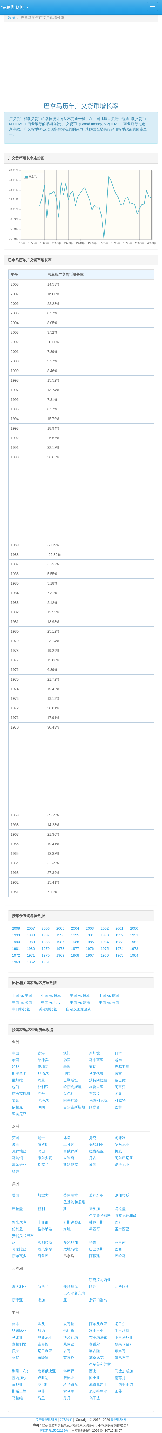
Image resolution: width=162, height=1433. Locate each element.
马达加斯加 (124, 1371)
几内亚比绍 (124, 1384)
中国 (15, 1053)
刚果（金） (124, 1344)
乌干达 (94, 1398)
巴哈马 (120, 1256)
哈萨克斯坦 (72, 1087)
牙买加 (94, 1209)
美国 (15, 1195)
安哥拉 (68, 1324)
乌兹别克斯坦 (100, 1100)
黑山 (41, 1151)
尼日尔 (120, 1324)
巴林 (118, 1107)
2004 (75, 928)
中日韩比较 (21, 1009)
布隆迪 (43, 1357)
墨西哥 (94, 1229)
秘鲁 (92, 1242)
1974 (119, 949)
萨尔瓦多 (19, 1256)
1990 (16, 942)
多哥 (67, 1351)
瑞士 (41, 1138)
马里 (41, 1398)
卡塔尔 (43, 1100)
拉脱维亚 (96, 1151)
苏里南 (120, 1242)
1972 (16, 955)
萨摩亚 (17, 1300)
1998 (31, 935)
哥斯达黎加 (72, 1222)
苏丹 (67, 1398)
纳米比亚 (19, 1331)
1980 (31, 949)
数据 (11, 18)
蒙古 (118, 1073)
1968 (75, 955)
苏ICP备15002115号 (54, 1430)
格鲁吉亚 (96, 1087)
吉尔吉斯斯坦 (74, 1107)
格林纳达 (45, 1229)
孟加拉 (17, 1080)
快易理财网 (118, 1420)
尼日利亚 (45, 1351)
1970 (46, 955)
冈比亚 (94, 1378)
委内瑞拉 (70, 1195)
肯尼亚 (17, 1384)
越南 (118, 1060)
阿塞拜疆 (70, 1100)
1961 (46, 962)
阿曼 (118, 1094)
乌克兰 (43, 1165)
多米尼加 (70, 1242)
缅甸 (92, 1067)
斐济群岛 (70, 1286)
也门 (15, 1087)
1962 (31, 962)
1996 (60, 935)
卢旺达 (43, 1378)
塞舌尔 (94, 1344)
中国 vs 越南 (80, 1002)
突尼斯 (43, 1384)
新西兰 (43, 1286)
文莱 (15, 1100)
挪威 (118, 1151)
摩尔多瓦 (45, 1158)
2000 (134, 928)
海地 (67, 1229)
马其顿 (17, 1158)
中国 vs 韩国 (109, 1002)
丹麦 (92, 1158)
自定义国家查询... (80, 1009)
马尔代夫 (96, 1073)
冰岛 (67, 1138)
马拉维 (17, 1398)
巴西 (118, 1249)
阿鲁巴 (43, 1256)
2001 (119, 928)
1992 (119, 935)
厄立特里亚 (98, 1391)
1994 (90, 935)
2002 (104, 928)
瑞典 (15, 1171)
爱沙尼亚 (122, 1165)
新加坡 (94, 1053)
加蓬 (118, 1391)
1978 (60, 949)
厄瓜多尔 (45, 1249)
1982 (134, 942)
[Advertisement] (83, 60)
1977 (75, 949)
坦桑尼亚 (45, 1337)
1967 (90, 955)
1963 (16, 962)
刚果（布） (21, 1371)
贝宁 (15, 1351)
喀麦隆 (94, 1351)
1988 (46, 942)
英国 (15, 1138)
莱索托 (68, 1357)
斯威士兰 (19, 1391)
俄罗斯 (43, 1144)
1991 (134, 935)
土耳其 (68, 1144)
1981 (16, 949)
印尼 (15, 1067)
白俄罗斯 (70, 1151)
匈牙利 (120, 1138)
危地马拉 (70, 1249)
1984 (104, 942)
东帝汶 (94, 1094)
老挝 (67, 1067)
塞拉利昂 (19, 1344)
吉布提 (43, 1344)
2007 (31, 928)
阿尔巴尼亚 (124, 1158)
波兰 (15, 1144)
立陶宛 (68, 1158)
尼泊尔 (43, 1073)
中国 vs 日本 (51, 996)
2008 (16, 928)
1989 (31, 942)
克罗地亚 (19, 1151)
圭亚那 (43, 1222)
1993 (104, 935)
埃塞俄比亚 (47, 1371)
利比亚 (17, 1337)
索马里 (68, 1391)
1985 (90, 942)
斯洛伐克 (70, 1165)
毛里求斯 (122, 1331)
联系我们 (66, 1420)
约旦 (41, 1080)
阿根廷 (94, 1256)
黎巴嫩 (120, 1080)
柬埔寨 (43, 1067)
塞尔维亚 (19, 1165)
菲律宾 (43, 1060)
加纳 (41, 1331)
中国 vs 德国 (109, 996)
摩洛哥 (120, 1351)
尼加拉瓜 (122, 1195)
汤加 (41, 1300)
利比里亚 (96, 1331)
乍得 (15, 1357)
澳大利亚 (19, 1286)
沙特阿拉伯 (98, 1080)
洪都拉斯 (45, 1242)
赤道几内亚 (98, 1384)
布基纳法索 (98, 1337)
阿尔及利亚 (98, 1324)
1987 (60, 942)
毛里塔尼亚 (124, 1337)
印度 (67, 1073)
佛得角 (68, 1331)
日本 (118, 1053)
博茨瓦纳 (70, 1337)
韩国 (67, 1060)
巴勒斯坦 (70, 1080)
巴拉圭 (17, 1209)
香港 (41, 1053)
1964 (134, 955)
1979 (46, 949)
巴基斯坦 (122, 1067)
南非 (15, 1324)
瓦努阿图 (122, 1286)
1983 (119, 942)
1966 (104, 955)
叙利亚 (43, 1087)
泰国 (15, 1060)
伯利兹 (17, 1229)
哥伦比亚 (19, 1249)
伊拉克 (17, 1107)
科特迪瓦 (70, 1384)
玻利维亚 (96, 1195)
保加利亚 (96, 1144)
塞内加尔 (19, 1378)
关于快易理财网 (46, 1420)
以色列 (68, 1094)
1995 (75, 935)
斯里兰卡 (19, 1073)
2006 (46, 928)
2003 (90, 928)
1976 (90, 949)
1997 (46, 935)
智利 (41, 1209)
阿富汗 (120, 1087)
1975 (104, 949)
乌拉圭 (120, 1209)
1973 (134, 949)
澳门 (67, 1053)
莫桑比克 (96, 1357)
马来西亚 (96, 1060)
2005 (60, 928)
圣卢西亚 (122, 1229)
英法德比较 (48, 1009)
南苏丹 (120, 1378)
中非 (41, 1391)
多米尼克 (19, 1222)
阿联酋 (94, 1107)
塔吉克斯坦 (21, 1094)
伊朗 (41, 1107)
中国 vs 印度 (51, 1002)
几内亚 (68, 1344)
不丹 (41, 1094)
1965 (119, 955)
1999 (16, 935)
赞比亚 (68, 1378)
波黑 (92, 1165)
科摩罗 (68, 1371)
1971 (31, 955)
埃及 (41, 1324)
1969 (60, 955)
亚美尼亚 (19, 1114)
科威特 (120, 1100)
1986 (75, 942)
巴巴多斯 (96, 1249)
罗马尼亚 (122, 1144)
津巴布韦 (122, 1357)
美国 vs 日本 (80, 996)
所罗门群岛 (98, 1300)
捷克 (92, 1138)
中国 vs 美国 (22, 996)
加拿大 (43, 1195)
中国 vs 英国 (22, 1002)
